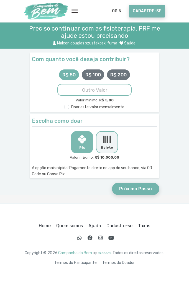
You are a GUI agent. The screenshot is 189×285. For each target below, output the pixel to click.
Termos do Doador (118, 262)
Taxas (144, 226)
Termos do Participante (75, 262)
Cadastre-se (147, 11)
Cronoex (104, 253)
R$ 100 (93, 75)
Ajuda (94, 226)
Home (45, 226)
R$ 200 (118, 75)
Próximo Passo (135, 188)
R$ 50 (69, 75)
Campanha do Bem (75, 253)
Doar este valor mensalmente (97, 107)
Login (115, 11)
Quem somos (69, 226)
